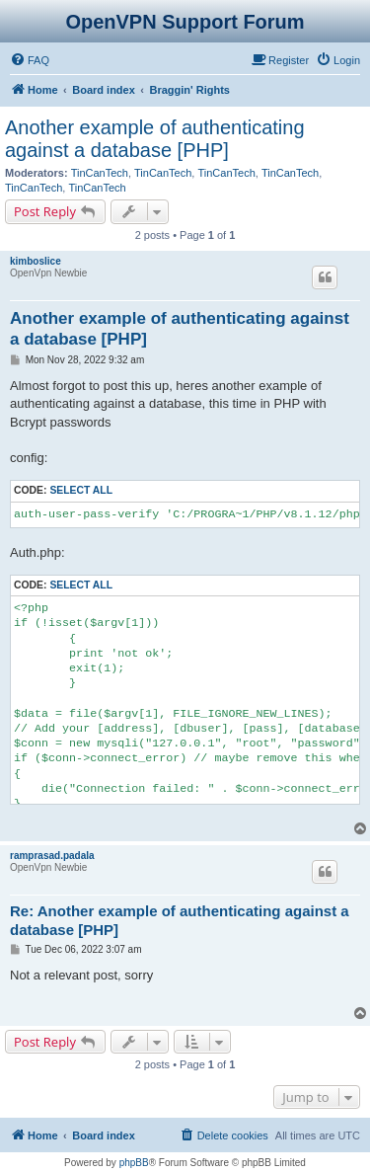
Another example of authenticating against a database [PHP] (155, 139)
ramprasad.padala (52, 855)
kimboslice (35, 261)
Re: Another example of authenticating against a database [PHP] (179, 920)
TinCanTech (99, 173)
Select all (80, 490)
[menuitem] (29, 60)
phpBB (134, 1162)
